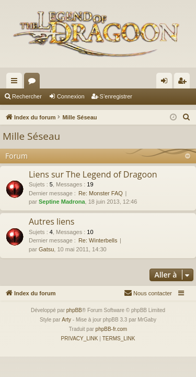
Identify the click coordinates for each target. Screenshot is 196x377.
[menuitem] (186, 117)
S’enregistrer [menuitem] (184, 82)
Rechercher (27, 96)
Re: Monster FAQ (100, 193)
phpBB (74, 310)
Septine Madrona (62, 201)
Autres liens (51, 221)
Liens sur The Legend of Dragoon (93, 174)
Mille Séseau (31, 136)
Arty (66, 320)
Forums (34, 82)
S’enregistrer (116, 96)
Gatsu (46, 249)
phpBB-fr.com (112, 329)
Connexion (71, 96)
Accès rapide (16, 82)
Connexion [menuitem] (166, 82)
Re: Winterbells (98, 240)
